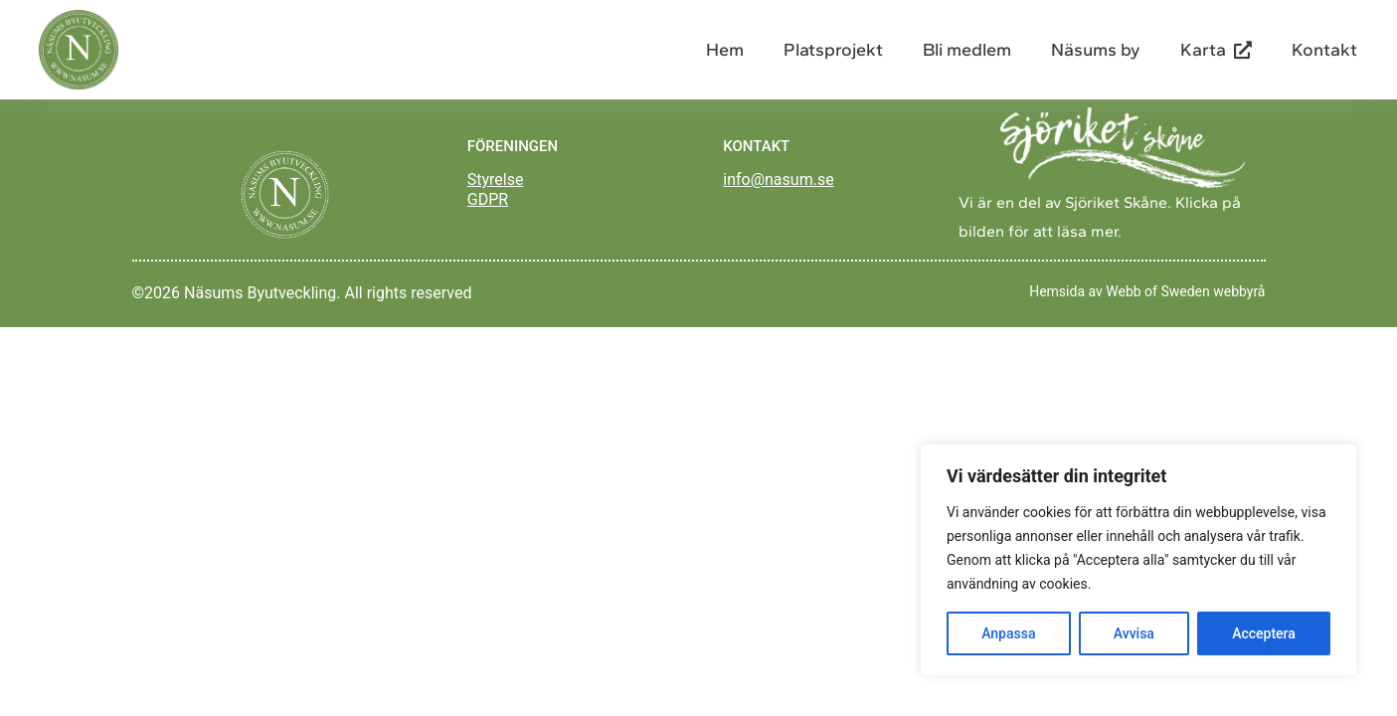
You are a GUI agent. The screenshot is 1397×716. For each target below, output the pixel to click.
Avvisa (1134, 633)
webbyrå (1239, 291)
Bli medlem (967, 50)
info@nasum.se (778, 179)
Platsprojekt (833, 50)
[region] (1138, 560)
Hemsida (1057, 291)
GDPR (487, 199)
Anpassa (1008, 633)
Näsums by (1095, 50)
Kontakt (1324, 50)
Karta (1216, 50)
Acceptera (1264, 633)
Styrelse (495, 179)
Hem (725, 50)
